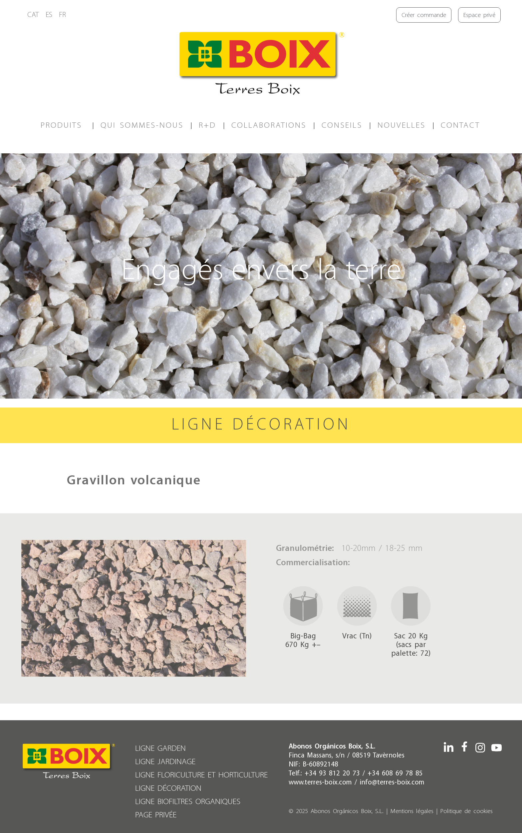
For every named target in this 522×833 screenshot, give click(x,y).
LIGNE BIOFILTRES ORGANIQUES (187, 802)
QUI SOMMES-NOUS (142, 125)
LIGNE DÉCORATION (168, 788)
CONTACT (460, 125)
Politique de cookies (466, 811)
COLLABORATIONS (268, 125)
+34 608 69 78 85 (395, 773)
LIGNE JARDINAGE (165, 762)
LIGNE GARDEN (160, 749)
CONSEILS (342, 125)
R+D (207, 125)
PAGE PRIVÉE (155, 815)
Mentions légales (412, 811)
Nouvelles (401, 125)
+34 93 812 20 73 (332, 773)
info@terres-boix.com (392, 782)
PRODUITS (63, 125)
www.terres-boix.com (320, 782)
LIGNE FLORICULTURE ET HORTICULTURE (201, 775)
